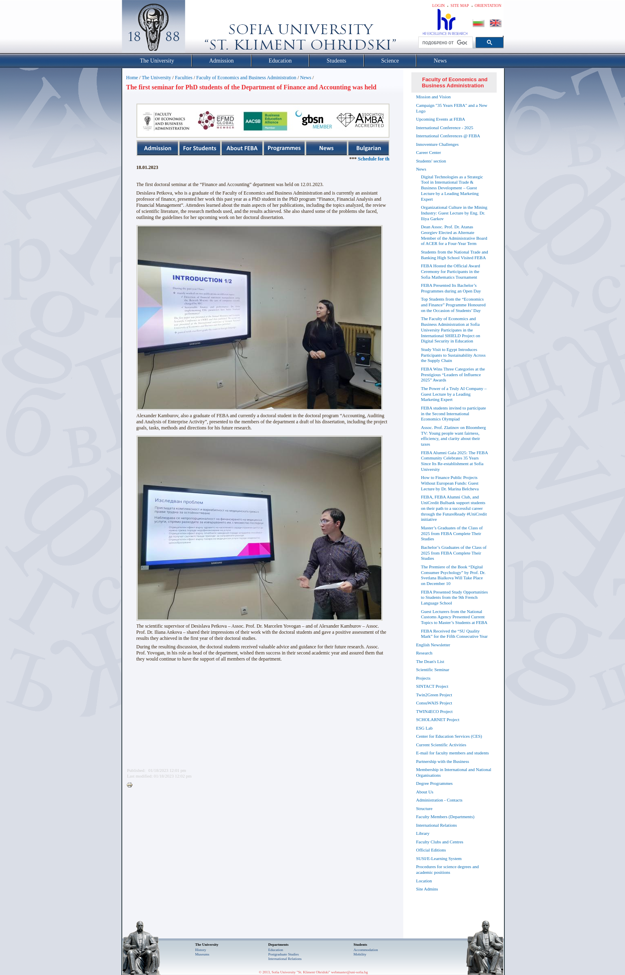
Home (132, 77)
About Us (424, 791)
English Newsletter (433, 644)
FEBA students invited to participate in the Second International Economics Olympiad (453, 413)
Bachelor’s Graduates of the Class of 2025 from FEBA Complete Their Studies (454, 553)
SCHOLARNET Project (437, 719)
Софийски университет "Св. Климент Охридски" (199, 28)
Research (424, 652)
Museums (202, 954)
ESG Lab (424, 728)
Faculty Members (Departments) (445, 816)
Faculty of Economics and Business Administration (246, 77)
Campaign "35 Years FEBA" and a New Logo (452, 108)
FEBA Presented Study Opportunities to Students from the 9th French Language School (454, 597)
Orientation (488, 5)
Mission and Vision (433, 96)
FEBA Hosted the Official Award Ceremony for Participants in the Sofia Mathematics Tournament (450, 271)
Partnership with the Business (442, 761)
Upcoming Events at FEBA (440, 119)
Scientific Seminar (433, 669)
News (305, 77)
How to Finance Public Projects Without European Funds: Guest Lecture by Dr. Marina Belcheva (450, 483)
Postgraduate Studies (283, 954)
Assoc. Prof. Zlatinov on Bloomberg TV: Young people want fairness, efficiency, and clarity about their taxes (453, 435)
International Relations (436, 825)
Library (423, 833)
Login (438, 5)
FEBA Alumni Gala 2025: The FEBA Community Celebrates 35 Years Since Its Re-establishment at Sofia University (454, 461)
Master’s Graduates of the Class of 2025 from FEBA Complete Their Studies (452, 533)
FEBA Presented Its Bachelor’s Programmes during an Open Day (451, 288)
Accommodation (366, 950)
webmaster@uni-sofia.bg (349, 972)
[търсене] (444, 42)
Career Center (428, 152)
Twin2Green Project (434, 694)
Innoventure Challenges (437, 144)
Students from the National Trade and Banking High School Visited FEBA (454, 254)
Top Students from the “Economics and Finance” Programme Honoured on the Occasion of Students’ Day (453, 305)
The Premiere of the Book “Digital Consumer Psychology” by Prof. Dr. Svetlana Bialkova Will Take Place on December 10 (453, 575)
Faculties (183, 77)
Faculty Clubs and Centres (439, 841)
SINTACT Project (432, 686)
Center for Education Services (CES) (449, 736)
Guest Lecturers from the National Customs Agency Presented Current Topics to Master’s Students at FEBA (454, 617)
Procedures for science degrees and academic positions (447, 869)
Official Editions (431, 849)
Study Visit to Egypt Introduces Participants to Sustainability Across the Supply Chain (453, 355)
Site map (459, 5)
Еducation (275, 950)
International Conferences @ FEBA (448, 135)
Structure (424, 808)
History (200, 950)
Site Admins (427, 888)
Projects (423, 678)
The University (156, 77)
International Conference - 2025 (445, 127)
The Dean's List (430, 661)
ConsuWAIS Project (434, 702)
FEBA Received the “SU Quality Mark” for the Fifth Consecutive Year (454, 633)
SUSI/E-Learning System (439, 858)
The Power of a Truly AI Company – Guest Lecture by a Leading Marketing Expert (454, 394)
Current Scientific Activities (441, 744)
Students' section (431, 160)
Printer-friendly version (131, 785)
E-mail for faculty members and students (452, 752)
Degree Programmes (434, 783)
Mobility (360, 954)
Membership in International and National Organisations (453, 772)
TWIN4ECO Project (434, 711)
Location (424, 880)
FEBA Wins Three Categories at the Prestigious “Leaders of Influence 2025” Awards (453, 374)
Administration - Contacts (439, 799)
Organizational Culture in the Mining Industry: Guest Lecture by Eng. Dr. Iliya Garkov (454, 213)
